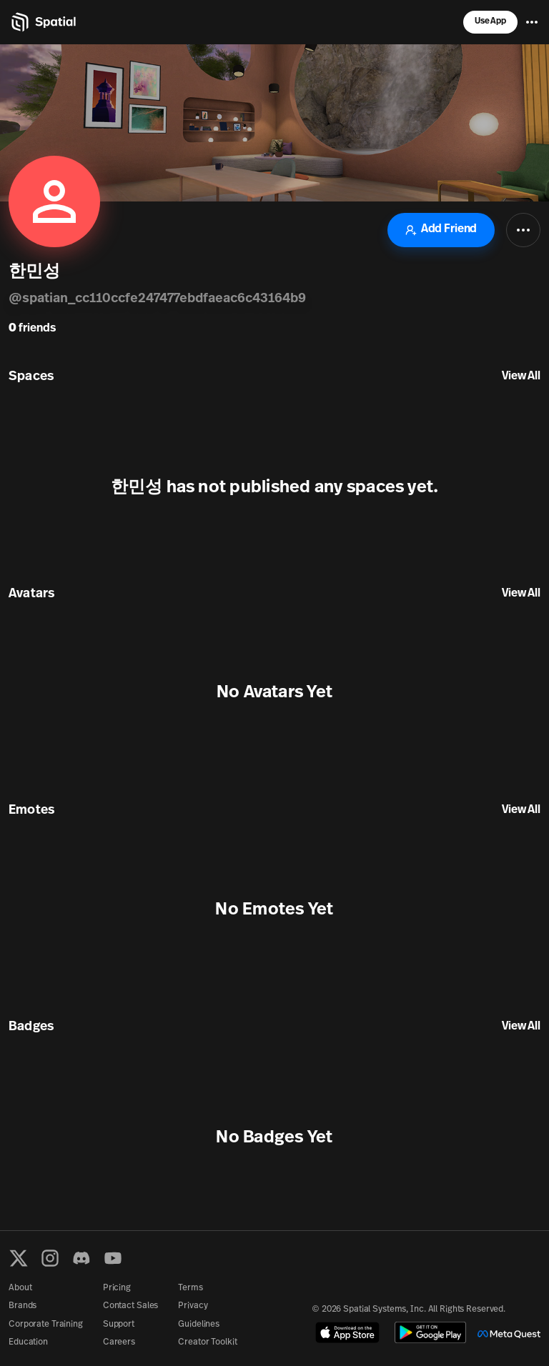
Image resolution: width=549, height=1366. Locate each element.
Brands (22, 1306)
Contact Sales (130, 1306)
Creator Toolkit (207, 1342)
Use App (490, 21)
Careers (119, 1342)
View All (521, 376)
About (20, 1288)
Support (118, 1324)
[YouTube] (113, 1258)
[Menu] (531, 22)
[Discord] (81, 1258)
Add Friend (441, 230)
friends (32, 328)
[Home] (42, 22)
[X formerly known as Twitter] (19, 1258)
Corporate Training (46, 1324)
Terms (190, 1288)
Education (28, 1342)
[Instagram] (50, 1258)
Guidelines (198, 1324)
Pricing (117, 1288)
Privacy (192, 1306)
